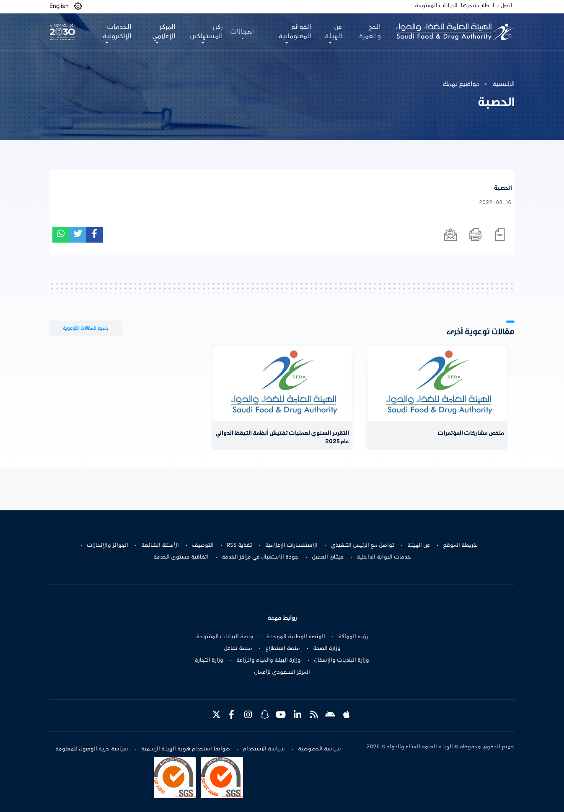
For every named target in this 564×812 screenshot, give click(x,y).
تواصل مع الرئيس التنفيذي (362, 545)
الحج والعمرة (370, 31)
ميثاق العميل (328, 557)
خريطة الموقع (460, 545)
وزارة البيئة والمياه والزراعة (268, 660)
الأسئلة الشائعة (160, 545)
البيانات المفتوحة (436, 5)
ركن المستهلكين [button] (206, 31)
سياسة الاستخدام (264, 749)
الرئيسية (503, 84)
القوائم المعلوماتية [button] (294, 31)
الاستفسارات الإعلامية (291, 545)
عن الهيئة (418, 545)
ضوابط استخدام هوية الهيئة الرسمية (185, 749)
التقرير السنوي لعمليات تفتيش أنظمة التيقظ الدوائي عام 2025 (282, 438)
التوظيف (203, 545)
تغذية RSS (239, 545)
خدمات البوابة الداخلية (384, 557)
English (59, 6)
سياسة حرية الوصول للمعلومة (91, 749)
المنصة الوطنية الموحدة (295, 636)
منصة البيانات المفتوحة (225, 636)
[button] (78, 6)
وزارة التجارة (209, 660)
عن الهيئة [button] (333, 31)
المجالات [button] (242, 32)
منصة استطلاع (282, 648)
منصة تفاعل (238, 648)
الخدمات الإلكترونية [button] (117, 31)
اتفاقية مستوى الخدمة (181, 557)
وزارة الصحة (327, 648)
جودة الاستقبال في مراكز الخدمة (260, 557)
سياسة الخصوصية (319, 749)
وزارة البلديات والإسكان (341, 660)
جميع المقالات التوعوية (86, 328)
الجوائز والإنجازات (107, 545)
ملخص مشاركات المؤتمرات (470, 433)
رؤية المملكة (353, 636)
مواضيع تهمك (461, 84)
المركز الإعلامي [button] (164, 31)
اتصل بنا (502, 5)
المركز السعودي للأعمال (282, 672)
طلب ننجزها (475, 5)
